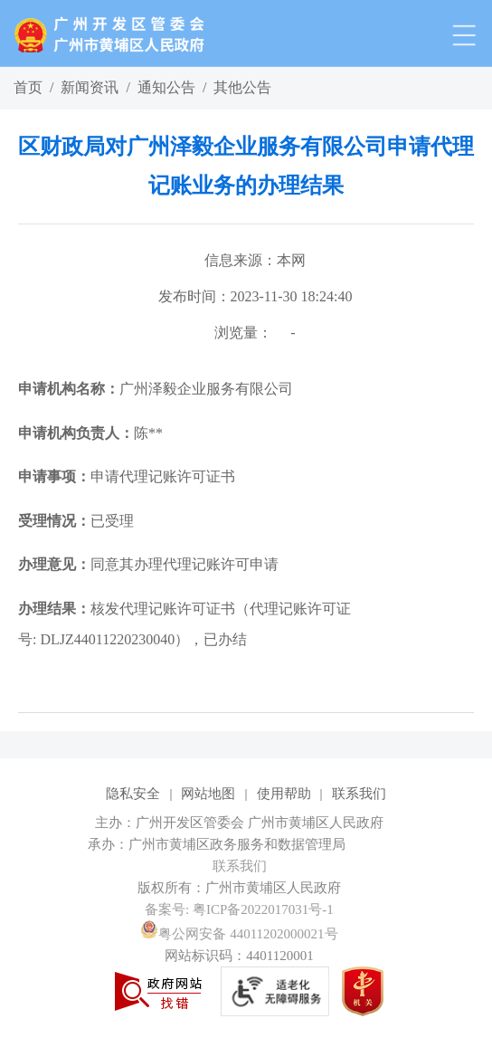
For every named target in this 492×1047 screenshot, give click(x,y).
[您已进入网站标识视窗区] (246, 844)
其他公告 (242, 87)
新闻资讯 (89, 87)
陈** (90, 433)
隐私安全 (133, 793)
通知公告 (166, 87)
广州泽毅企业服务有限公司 (155, 388)
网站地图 (208, 793)
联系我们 (359, 793)
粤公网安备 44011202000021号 (238, 934)
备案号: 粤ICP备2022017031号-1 (239, 909)
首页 (28, 87)
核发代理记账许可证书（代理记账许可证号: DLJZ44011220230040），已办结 (184, 624)
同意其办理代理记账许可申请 (148, 564)
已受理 (76, 520)
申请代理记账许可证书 (126, 476)
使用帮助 (284, 793)
